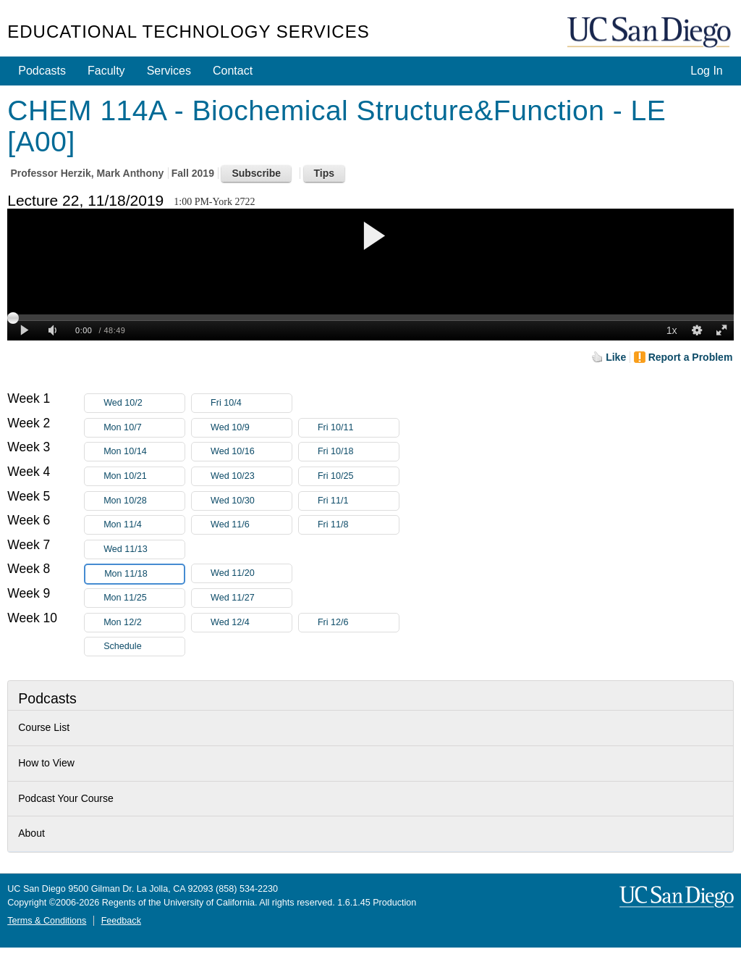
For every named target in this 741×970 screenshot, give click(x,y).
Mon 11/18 (144, 574)
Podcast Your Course (66, 798)
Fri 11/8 (358, 525)
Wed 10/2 (144, 403)
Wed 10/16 (251, 452)
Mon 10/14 (144, 452)
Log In (706, 70)
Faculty (106, 70)
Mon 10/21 (144, 476)
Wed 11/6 (251, 525)
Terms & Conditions (46, 921)
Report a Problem (690, 357)
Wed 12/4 (251, 623)
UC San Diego (650, 32)
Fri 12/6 (358, 623)
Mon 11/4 (144, 525)
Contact (233, 70)
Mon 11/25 (144, 598)
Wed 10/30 (251, 501)
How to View (46, 763)
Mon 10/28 (144, 501)
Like (616, 357)
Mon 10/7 (144, 428)
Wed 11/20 (251, 573)
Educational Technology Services (188, 31)
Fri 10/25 (358, 476)
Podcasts (42, 70)
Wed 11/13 (144, 549)
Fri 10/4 (251, 403)
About (31, 833)
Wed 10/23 (251, 476)
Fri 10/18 (358, 452)
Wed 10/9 (251, 428)
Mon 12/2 (144, 623)
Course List (43, 727)
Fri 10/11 (358, 428)
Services (169, 70)
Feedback (121, 921)
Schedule (122, 646)
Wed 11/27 (251, 598)
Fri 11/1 (358, 501)
